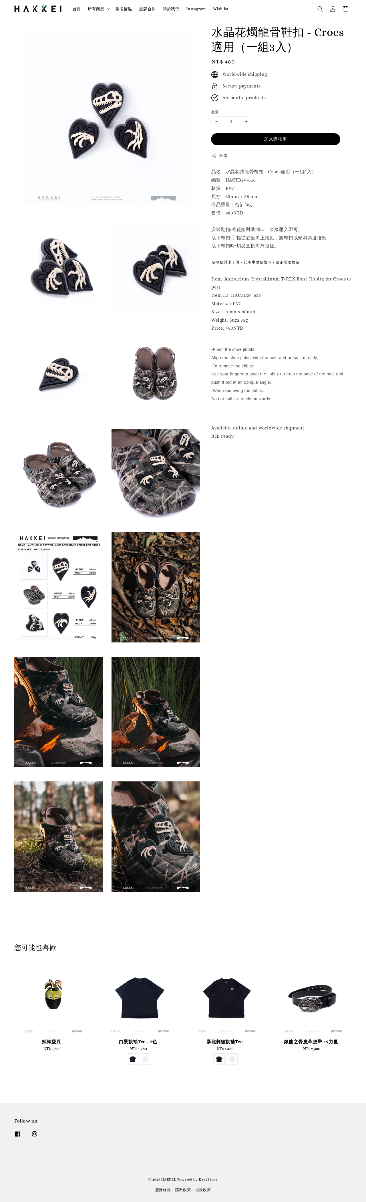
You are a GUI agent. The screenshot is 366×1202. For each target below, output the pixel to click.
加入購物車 (275, 139)
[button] (320, 9)
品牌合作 (147, 9)
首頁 (77, 9)
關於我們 (171, 9)
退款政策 (203, 1190)
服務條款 (163, 1190)
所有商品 (96, 9)
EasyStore (208, 1179)
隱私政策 (183, 1190)
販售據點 (124, 9)
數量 (215, 112)
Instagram (196, 9)
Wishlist (221, 9)
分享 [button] (219, 155)
